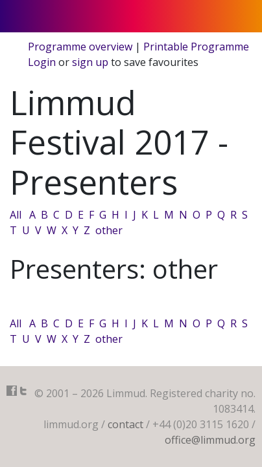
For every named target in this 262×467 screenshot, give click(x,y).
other (109, 230)
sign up (90, 62)
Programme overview (80, 46)
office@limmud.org (210, 440)
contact (125, 424)
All (15, 215)
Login (42, 62)
